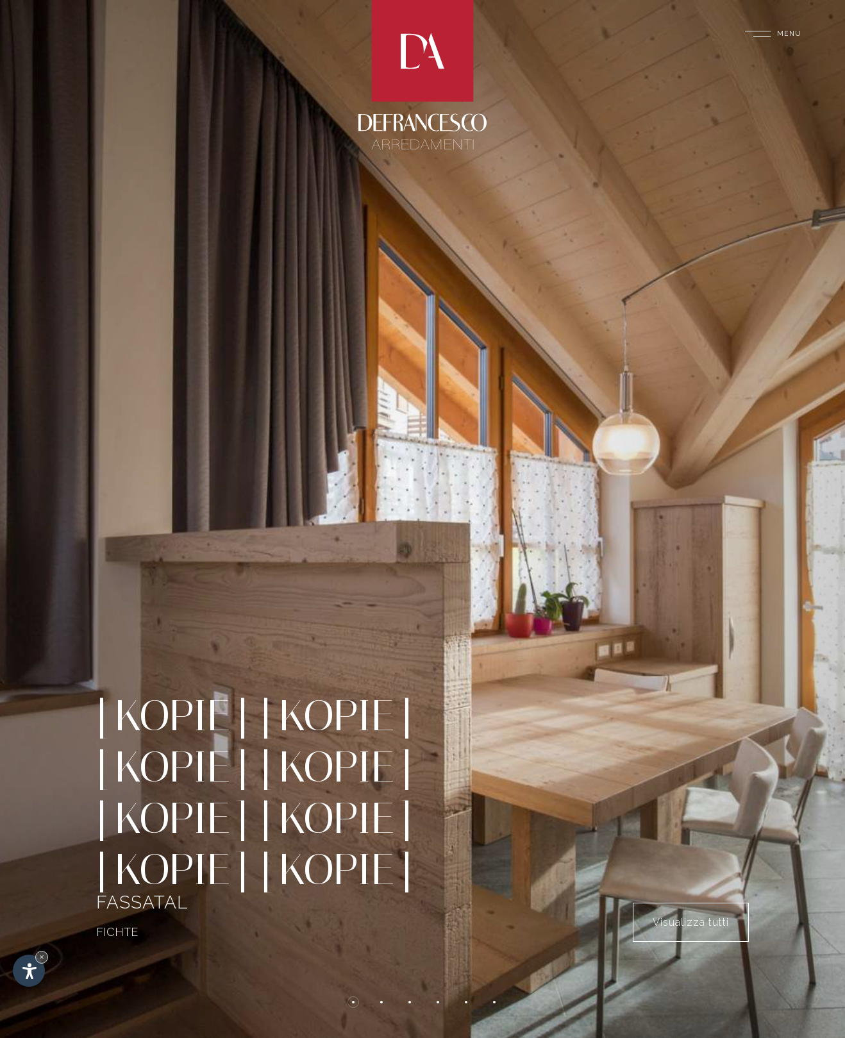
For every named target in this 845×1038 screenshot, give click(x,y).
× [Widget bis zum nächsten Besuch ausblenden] (41, 957)
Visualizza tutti (691, 922)
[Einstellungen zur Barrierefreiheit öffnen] (29, 971)
